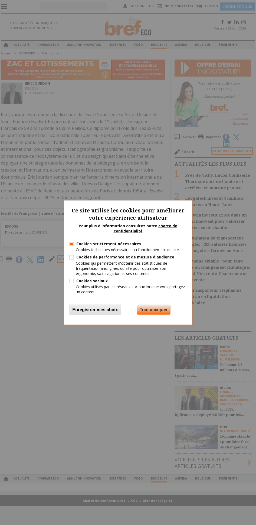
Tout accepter (154, 309)
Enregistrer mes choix (95, 309)
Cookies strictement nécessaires (108, 243)
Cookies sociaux (92, 280)
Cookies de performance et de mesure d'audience (125, 257)
